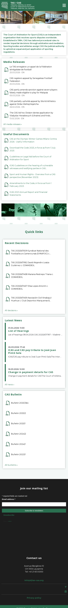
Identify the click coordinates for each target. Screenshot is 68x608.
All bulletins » (11, 465)
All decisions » (11, 310)
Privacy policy (34, 598)
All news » (9, 384)
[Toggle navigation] (64, 5)
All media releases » (12, 124)
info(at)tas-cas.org (34, 580)
